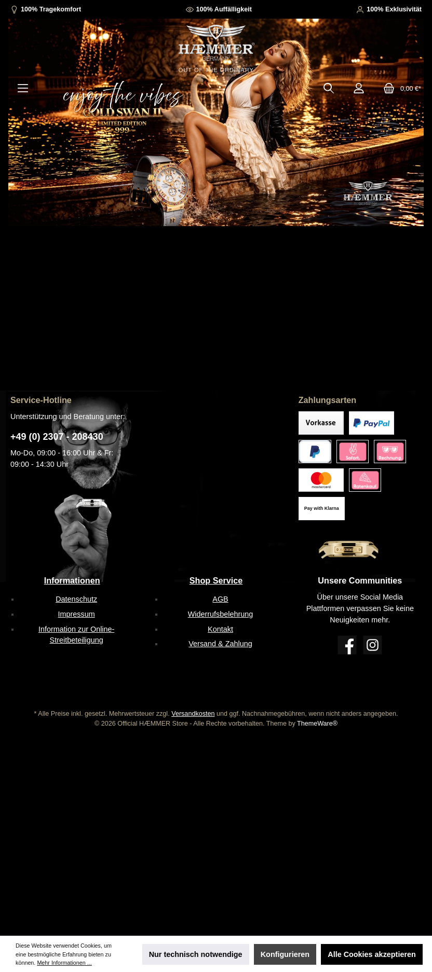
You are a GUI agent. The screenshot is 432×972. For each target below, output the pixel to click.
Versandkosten (192, 713)
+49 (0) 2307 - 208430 (56, 437)
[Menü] (22, 88)
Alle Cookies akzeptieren (372, 954)
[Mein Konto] (358, 88)
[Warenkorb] (399, 88)
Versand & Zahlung (220, 644)
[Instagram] (372, 645)
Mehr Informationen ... (64, 963)
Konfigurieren (285, 954)
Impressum (76, 614)
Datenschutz (76, 599)
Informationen (72, 580)
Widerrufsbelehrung (220, 614)
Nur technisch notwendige (195, 954)
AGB (220, 599)
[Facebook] (347, 645)
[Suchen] (328, 88)
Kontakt (220, 629)
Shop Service (216, 580)
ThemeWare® (317, 723)
